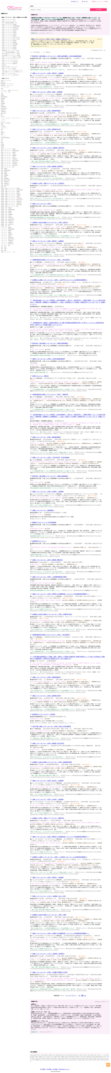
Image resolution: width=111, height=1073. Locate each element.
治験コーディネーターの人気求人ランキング (12, 70)
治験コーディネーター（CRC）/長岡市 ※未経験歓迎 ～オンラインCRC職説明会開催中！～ (61, 594)
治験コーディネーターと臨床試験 (10, 62)
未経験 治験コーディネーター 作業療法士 (11, 203)
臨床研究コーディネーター (7, 85)
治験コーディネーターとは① (8, 19)
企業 (2, 139)
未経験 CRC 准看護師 (7, 214)
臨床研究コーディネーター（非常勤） (44, 714)
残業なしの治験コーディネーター (10, 66)
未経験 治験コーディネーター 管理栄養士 (11, 198)
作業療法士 (3, 111)
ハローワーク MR (5, 245)
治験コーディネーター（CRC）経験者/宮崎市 (46, 110)
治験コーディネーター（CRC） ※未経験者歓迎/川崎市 (49, 577)
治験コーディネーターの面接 (8, 68)
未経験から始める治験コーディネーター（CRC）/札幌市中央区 (52, 614)
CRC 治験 (3, 247)
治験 (2, 88)
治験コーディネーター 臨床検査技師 (10, 150)
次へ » (83, 995)
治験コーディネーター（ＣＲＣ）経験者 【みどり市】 (49, 896)
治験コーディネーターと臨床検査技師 (11, 26)
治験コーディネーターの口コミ (9, 73)
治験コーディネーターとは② (8, 21)
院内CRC (4, 65)
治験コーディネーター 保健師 (8, 152)
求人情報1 (42, 1069)
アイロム (3, 121)
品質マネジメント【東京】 (40, 376)
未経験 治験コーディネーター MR (9, 206)
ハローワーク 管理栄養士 (7, 237)
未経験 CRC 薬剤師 (6, 212)
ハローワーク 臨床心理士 (7, 243)
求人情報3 (55, 1069)
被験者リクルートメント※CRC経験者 (44, 522)
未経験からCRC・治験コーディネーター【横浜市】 (48, 818)
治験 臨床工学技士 (5, 180)
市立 (2, 131)
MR (2, 114)
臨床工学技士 (4, 108)
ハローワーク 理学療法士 (7, 240)
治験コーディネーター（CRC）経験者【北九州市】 (48, 743)
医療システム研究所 (5, 123)
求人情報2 (49, 1069)
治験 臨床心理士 (5, 185)
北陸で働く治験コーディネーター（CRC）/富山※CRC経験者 (51, 726)
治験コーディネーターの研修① (9, 47)
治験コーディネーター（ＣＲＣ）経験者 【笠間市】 (48, 953)
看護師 (2, 95)
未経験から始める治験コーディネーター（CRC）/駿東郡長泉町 (52, 762)
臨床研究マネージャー (39, 541)
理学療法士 (3, 109)
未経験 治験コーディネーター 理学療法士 (11, 201)
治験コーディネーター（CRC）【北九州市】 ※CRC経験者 (50, 457)
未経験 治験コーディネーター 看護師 (10, 188)
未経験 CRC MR (5, 226)
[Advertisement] (60, 1040)
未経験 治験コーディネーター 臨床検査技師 (12, 190)
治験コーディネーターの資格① (9, 34)
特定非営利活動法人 (5, 137)
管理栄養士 (3, 106)
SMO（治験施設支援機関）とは (9, 22)
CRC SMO (4, 248)
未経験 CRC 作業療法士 (7, 222)
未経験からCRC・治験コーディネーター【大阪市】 (48, 183)
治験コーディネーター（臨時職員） (43, 510)
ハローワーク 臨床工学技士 (7, 239)
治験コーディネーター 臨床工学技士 (10, 160)
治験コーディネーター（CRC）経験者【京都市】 (47, 166)
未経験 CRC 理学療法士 (7, 221)
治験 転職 (3, 250)
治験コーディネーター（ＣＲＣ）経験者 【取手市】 (48, 148)
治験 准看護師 (4, 175)
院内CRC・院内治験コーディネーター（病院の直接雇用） (50, 343)
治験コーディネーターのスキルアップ (11, 58)
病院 (2, 134)
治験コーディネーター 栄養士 (8, 157)
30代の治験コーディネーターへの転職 (11, 55)
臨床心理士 (3, 113)
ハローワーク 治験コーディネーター (10, 90)
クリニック (3, 136)
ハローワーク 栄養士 (6, 235)
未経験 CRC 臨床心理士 (7, 224)
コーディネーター (5, 87)
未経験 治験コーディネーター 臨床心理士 (11, 204)
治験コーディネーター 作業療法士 (9, 163)
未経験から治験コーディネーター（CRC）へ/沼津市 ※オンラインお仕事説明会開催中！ (60, 857)
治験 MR (3, 186)
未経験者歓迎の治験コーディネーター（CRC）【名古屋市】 (51, 634)
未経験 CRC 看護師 (6, 208)
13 (79, 995)
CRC (2, 93)
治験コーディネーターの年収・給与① (11, 37)
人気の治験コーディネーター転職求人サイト (12, 71)
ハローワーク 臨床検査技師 (7, 229)
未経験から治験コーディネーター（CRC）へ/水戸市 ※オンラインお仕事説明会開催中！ (60, 280)
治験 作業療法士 (5, 183)
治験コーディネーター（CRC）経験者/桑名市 (46, 677)
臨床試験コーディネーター (7, 83)
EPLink (2, 116)
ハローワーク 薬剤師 (6, 232)
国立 (2, 129)
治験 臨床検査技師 (5, 170)
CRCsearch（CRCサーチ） (102, 1001)
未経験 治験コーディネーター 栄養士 (10, 196)
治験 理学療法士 (5, 181)
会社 (2, 141)
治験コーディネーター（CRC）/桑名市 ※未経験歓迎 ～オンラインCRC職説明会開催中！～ (61, 836)
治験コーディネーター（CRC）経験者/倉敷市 (46, 437)
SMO (2, 124)
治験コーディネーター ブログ (8, 252)
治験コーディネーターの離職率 (9, 42)
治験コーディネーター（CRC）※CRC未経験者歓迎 (48, 359)
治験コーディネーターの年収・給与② (11, 39)
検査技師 (3, 98)
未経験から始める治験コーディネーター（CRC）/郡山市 (50, 222)
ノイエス (3, 119)
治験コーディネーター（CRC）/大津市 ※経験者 (48, 799)
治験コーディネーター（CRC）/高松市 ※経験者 (48, 877)
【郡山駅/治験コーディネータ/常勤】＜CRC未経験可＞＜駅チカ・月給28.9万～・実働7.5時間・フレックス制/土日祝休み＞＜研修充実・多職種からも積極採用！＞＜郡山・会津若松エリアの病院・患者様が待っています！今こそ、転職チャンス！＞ (67, 302)
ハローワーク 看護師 (6, 227)
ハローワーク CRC (5, 91)
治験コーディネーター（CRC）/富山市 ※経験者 (48, 780)
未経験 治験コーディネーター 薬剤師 (10, 193)
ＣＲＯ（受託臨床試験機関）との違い (11, 52)
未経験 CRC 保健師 (6, 211)
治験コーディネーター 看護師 (8, 149)
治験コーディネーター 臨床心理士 (9, 165)
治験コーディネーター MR (7, 167)
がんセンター (4, 127)
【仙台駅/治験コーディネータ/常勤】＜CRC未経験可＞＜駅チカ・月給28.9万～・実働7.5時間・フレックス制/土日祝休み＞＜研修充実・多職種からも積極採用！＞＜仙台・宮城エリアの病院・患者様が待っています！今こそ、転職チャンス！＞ (67, 416)
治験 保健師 (4, 172)
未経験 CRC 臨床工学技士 (8, 219)
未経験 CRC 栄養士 (6, 216)
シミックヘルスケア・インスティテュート (11, 118)
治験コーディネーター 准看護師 (9, 155)
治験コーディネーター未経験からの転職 (11, 57)
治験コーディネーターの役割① (9, 31)
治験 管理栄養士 (5, 178)
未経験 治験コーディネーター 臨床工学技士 (12, 199)
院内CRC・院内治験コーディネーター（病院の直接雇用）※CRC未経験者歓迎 (56, 56)
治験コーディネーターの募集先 (9, 45)
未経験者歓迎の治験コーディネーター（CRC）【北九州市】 (51, 259)
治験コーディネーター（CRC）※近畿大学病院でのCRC (50, 972)
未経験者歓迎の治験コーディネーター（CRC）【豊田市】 (50, 394)
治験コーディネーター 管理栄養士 (9, 158)
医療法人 (3, 132)
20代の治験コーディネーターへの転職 (11, 53)
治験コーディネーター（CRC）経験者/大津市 (46, 695)
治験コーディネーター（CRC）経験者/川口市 (46, 129)
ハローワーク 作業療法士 (7, 242)
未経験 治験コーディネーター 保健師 (10, 191)
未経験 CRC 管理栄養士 (7, 217)
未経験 (2, 144)
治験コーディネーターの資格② (9, 35)
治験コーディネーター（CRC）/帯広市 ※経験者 (48, 73)
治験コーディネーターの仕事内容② (10, 29)
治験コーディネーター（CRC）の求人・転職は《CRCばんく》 (51, 39)
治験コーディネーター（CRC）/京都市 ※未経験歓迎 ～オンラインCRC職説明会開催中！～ (61, 933)
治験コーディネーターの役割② (9, 32)
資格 (2, 142)
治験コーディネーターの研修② (9, 48)
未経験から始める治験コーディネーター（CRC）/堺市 (49, 915)
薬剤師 (2, 101)
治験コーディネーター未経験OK (9, 63)
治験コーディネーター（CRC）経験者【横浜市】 (47, 560)
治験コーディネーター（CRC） (42, 203)
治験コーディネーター (6, 80)
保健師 (2, 100)
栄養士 (2, 105)
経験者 (2, 145)
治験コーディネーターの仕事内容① (10, 27)
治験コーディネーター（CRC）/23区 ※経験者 (47, 92)
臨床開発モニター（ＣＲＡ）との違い (11, 50)
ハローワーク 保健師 (6, 230)
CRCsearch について (64, 1069)
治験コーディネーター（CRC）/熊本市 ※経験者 (48, 241)
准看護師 (3, 103)
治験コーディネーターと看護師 (9, 24)
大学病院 (3, 126)
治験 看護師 (4, 168)
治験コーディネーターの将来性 (9, 40)
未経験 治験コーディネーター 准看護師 (11, 194)
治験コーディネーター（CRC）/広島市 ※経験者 (48, 491)
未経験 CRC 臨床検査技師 (8, 209)
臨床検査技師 (4, 96)
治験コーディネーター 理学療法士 (9, 162)
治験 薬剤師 (4, 173)
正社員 (2, 147)
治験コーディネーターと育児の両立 (10, 75)
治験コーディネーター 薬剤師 (8, 154)
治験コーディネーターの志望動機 (10, 44)
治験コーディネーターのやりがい (10, 60)
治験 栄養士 (4, 176)
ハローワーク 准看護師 (6, 234)
